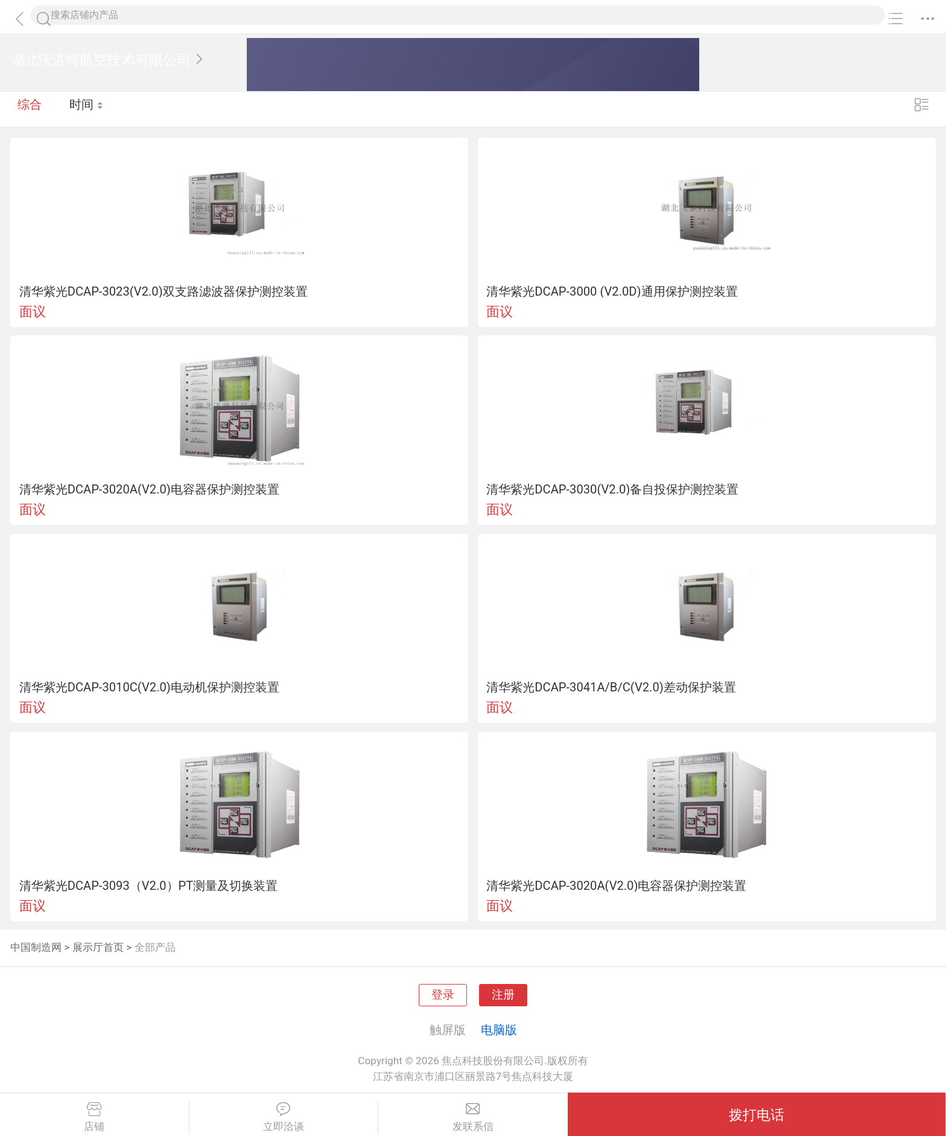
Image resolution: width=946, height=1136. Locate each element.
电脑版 (499, 1030)
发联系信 (473, 1117)
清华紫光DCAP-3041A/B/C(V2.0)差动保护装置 (610, 687)
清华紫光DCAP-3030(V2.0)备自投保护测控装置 (612, 489)
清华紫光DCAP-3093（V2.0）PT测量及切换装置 (148, 886)
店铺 (94, 1117)
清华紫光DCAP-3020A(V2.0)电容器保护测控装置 (149, 489)
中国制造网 (36, 947)
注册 (503, 994)
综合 (29, 108)
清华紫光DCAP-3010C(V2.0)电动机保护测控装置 (149, 687)
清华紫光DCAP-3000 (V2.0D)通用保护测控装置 (611, 291)
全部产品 (155, 947)
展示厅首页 (98, 947)
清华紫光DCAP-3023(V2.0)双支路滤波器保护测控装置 (163, 291)
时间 (87, 108)
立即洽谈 (284, 1117)
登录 (442, 994)
